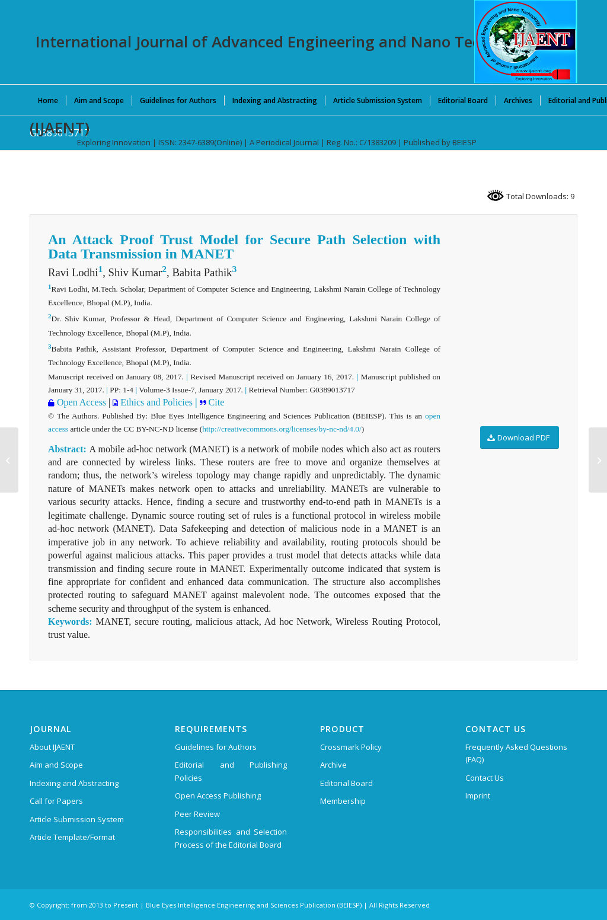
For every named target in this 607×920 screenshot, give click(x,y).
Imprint (477, 795)
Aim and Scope (56, 764)
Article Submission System (77, 819)
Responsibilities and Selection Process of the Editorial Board (231, 837)
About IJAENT (52, 747)
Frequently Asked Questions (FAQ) (516, 753)
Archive (333, 764)
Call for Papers (56, 801)
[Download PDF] (519, 437)
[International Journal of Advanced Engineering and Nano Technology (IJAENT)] (525, 41)
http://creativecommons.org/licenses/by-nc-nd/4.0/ (281, 428)
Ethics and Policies (155, 402)
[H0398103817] (9, 460)
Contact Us (484, 777)
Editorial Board (346, 783)
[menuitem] (48, 100)
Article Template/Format (72, 837)
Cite (215, 402)
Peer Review (197, 814)
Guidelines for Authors (216, 747)
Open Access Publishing (218, 795)
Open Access (80, 402)
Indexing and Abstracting (74, 783)
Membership (343, 801)
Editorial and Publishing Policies (231, 770)
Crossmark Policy (351, 747)
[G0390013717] (598, 460)
